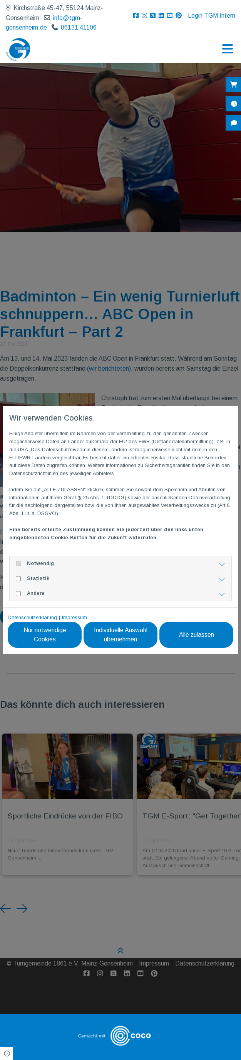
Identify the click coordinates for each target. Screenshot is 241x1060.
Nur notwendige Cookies (51, 635)
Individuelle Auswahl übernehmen (124, 635)
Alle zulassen (197, 634)
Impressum (74, 617)
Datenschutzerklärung (32, 617)
